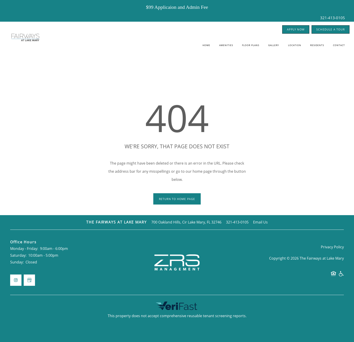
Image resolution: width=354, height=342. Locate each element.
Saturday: (18, 255)
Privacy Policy (332, 246)
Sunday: (17, 262)
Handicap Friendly (341, 275)
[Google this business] (29, 280)
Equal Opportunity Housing (333, 275)
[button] (295, 29)
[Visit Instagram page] (15, 280)
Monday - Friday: (24, 248)
